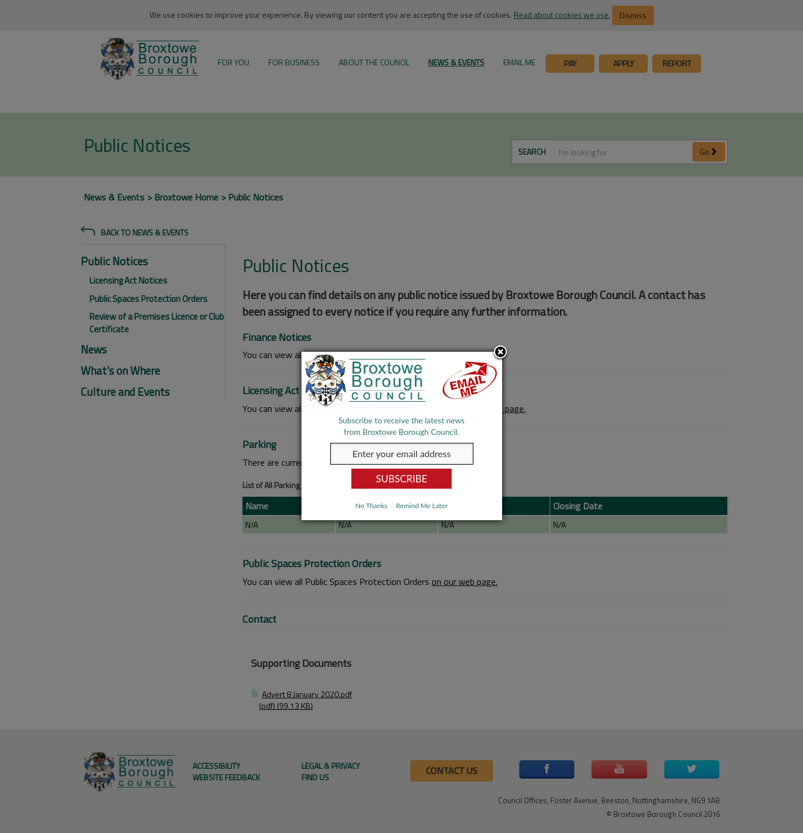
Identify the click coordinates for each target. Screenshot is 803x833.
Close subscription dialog (500, 353)
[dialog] (401, 436)
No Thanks (371, 505)
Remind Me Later (422, 505)
